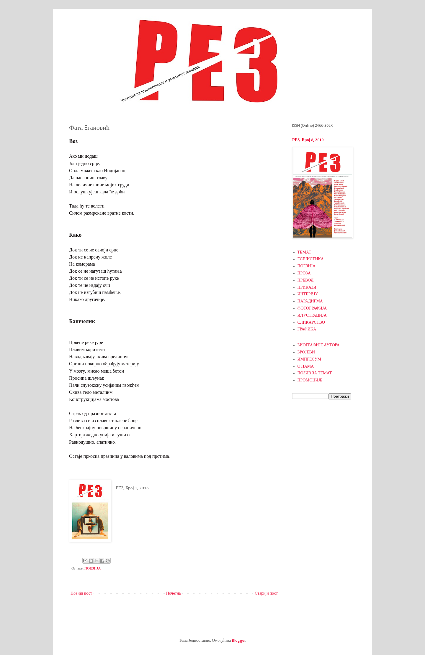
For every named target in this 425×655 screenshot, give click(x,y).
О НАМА (306, 366)
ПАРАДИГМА (310, 301)
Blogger (239, 640)
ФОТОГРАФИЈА (312, 308)
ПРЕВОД (306, 280)
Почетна (173, 593)
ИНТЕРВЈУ (308, 294)
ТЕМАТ (304, 252)
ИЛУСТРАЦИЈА (312, 315)
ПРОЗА (304, 273)
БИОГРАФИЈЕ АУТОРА (319, 345)
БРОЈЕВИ (306, 352)
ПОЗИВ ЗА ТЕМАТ (315, 373)
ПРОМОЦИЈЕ (310, 380)
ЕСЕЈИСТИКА (311, 259)
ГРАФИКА (307, 329)
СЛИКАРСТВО (311, 322)
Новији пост (81, 593)
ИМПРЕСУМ (309, 359)
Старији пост (266, 593)
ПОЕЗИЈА (92, 568)
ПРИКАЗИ (307, 287)
